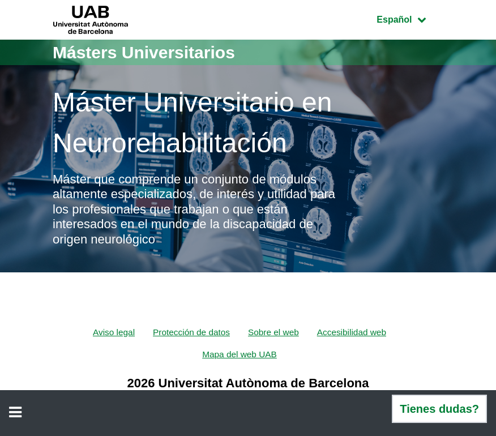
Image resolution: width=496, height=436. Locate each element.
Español (409, 18)
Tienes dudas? (439, 409)
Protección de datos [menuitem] (190, 332)
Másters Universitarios (144, 52)
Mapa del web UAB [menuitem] (240, 355)
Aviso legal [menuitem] (109, 332)
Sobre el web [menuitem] (274, 332)
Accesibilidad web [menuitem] (355, 332)
